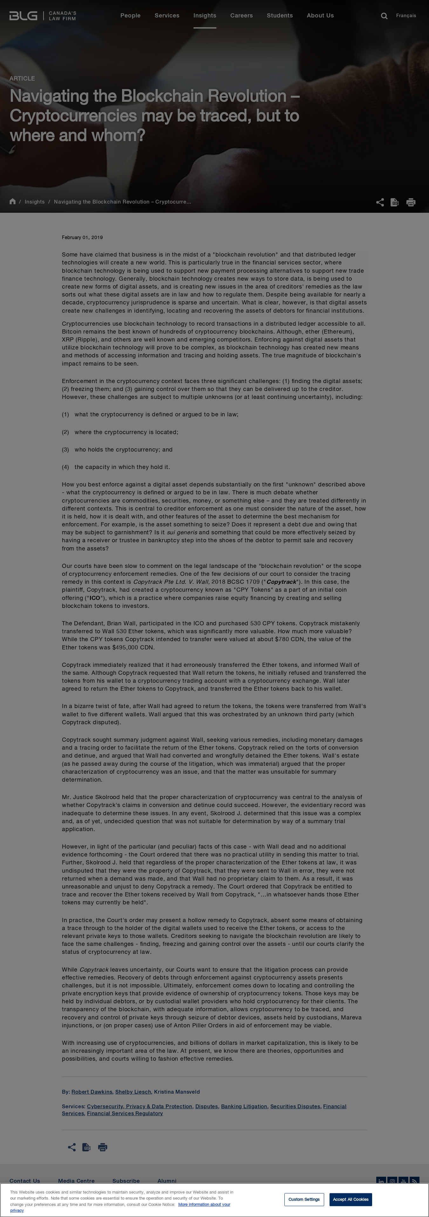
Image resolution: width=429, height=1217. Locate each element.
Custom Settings (304, 1202)
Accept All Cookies (351, 1202)
